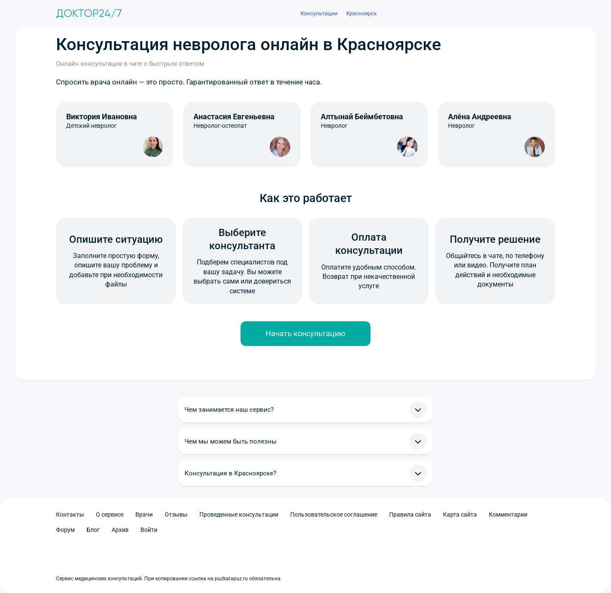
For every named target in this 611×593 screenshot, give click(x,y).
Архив (120, 529)
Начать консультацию (305, 333)
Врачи (144, 514)
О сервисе (109, 514)
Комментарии (508, 514)
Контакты (70, 514)
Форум (65, 529)
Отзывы (176, 514)
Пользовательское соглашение (333, 514)
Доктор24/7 (89, 14)
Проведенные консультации (238, 514)
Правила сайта (410, 514)
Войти (148, 529)
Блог (93, 529)
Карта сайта (460, 514)
